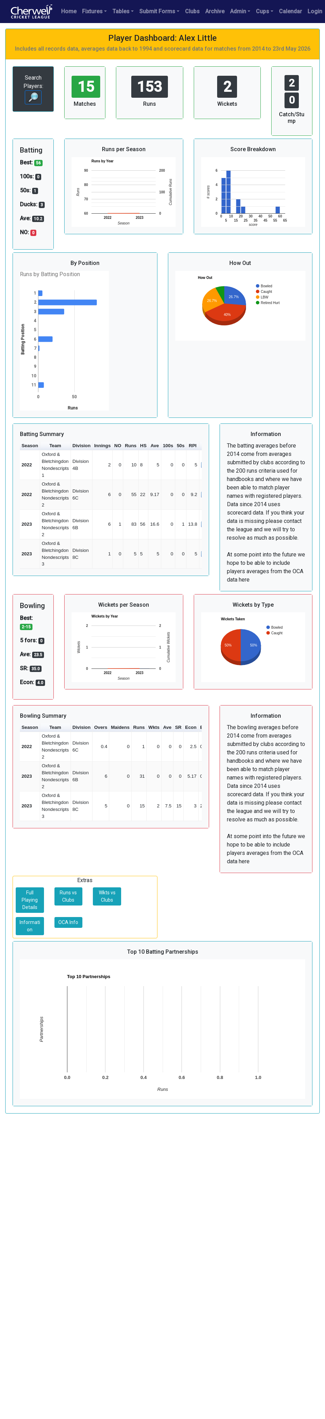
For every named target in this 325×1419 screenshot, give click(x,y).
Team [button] (55, 445)
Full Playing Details (30, 900)
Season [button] (30, 445)
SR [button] (178, 727)
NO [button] (117, 445)
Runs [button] (130, 445)
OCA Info (68, 922)
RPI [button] (193, 445)
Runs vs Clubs (68, 896)
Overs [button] (101, 727)
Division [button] (82, 445)
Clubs (192, 11)
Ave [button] (154, 445)
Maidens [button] (120, 727)
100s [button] (168, 445)
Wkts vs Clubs (107, 896)
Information (30, 925)
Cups (262, 11)
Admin (238, 11)
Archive (214, 11)
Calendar (290, 11)
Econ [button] (191, 727)
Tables (121, 11)
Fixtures (92, 11)
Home (68, 11)
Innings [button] (102, 445)
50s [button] (180, 445)
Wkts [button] (154, 727)
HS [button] (143, 445)
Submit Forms (157, 11)
